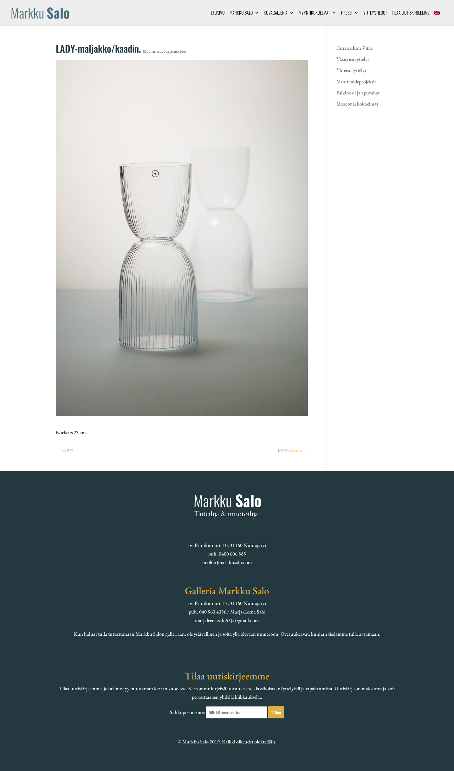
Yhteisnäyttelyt (351, 70)
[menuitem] (437, 17)
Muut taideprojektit (356, 81)
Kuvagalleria (276, 13)
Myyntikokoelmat (314, 13)
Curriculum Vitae (354, 48)
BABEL (65, 450)
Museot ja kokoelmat (357, 103)
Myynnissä (152, 51)
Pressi (346, 13)
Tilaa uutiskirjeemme (411, 13)
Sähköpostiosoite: (219, 712)
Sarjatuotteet (175, 51)
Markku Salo (241, 13)
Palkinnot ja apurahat (358, 92)
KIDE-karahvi (293, 450)
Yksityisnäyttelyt (352, 59)
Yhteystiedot (375, 13)
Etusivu (218, 13)
